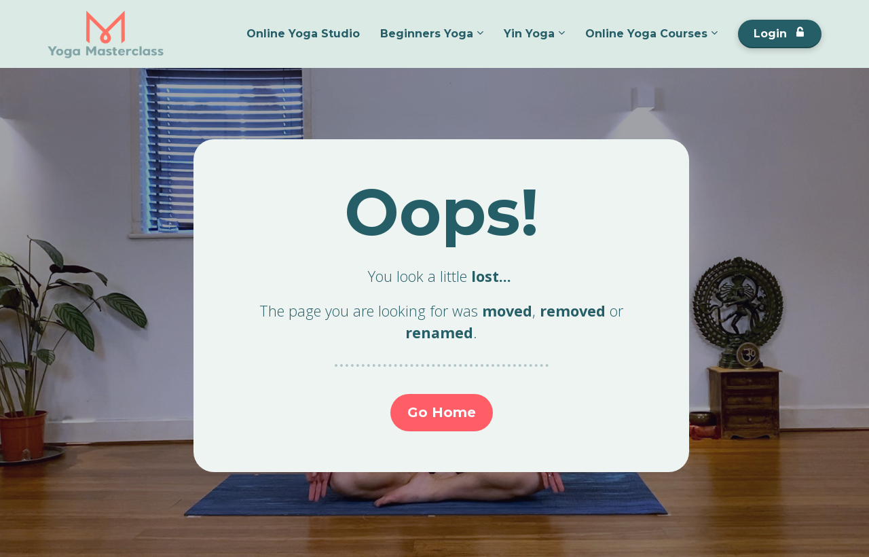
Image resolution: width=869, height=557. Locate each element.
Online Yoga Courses (646, 33)
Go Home (441, 412)
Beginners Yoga (426, 33)
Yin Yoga (529, 33)
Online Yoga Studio (303, 33)
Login (778, 33)
